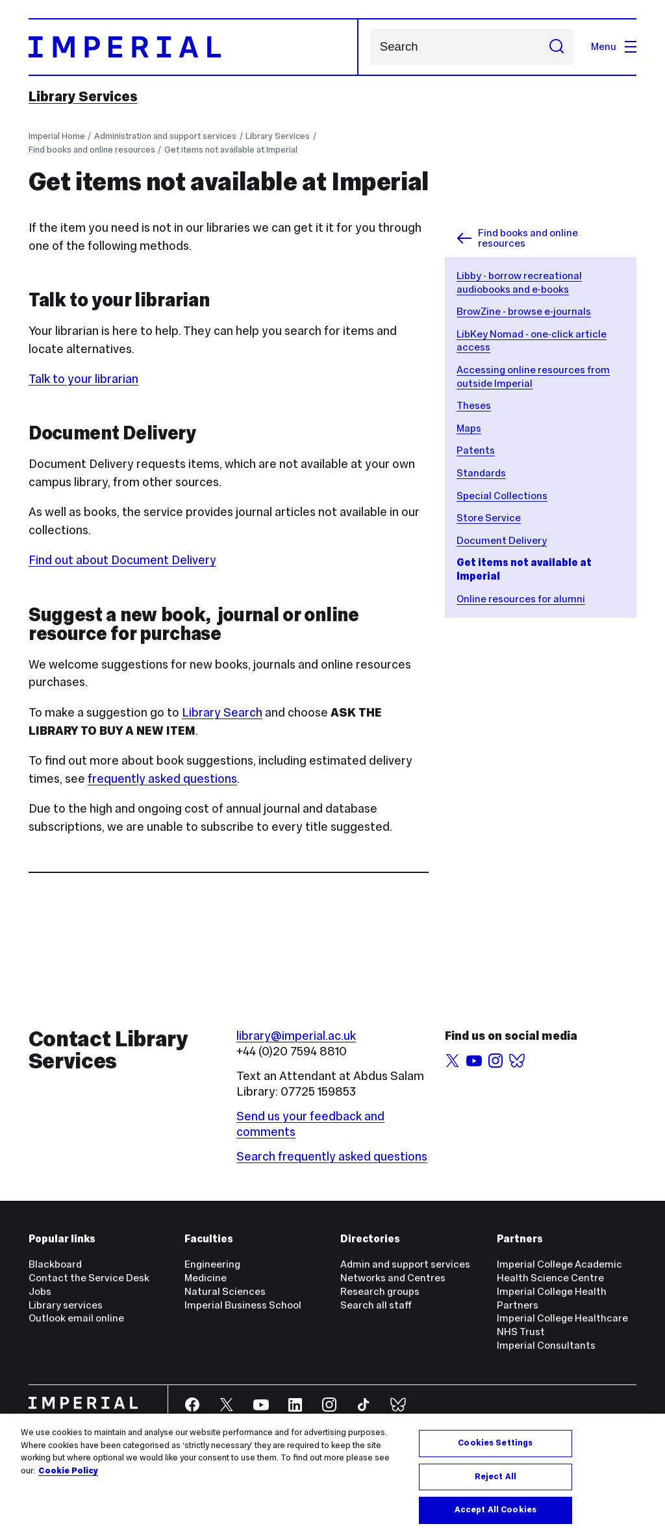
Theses (474, 405)
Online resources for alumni (521, 599)
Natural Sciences (225, 1291)
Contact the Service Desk (89, 1278)
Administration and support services (165, 135)
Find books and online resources (92, 149)
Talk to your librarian (83, 378)
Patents (476, 450)
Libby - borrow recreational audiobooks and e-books (519, 282)
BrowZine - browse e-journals (524, 311)
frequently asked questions (162, 778)
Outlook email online (76, 1318)
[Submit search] (556, 47)
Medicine (205, 1278)
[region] (332, 1475)
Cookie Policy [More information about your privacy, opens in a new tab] (68, 1471)
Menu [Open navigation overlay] (613, 46)
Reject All (495, 1476)
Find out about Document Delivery (122, 559)
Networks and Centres (392, 1278)
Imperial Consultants (546, 1345)
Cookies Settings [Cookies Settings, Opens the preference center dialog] (495, 1443)
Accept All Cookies (495, 1510)
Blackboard (55, 1264)
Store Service (489, 517)
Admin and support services (405, 1264)
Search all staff (376, 1305)
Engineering (212, 1264)
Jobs (40, 1291)
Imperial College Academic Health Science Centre (559, 1271)
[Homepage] (194, 47)
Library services (66, 1305)
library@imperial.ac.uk (296, 1035)
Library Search (222, 712)
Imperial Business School (242, 1305)
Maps (469, 428)
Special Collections (502, 495)
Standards (481, 473)
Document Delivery (502, 540)
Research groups (380, 1291)
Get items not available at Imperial (230, 149)
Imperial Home (57, 135)
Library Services (83, 96)
